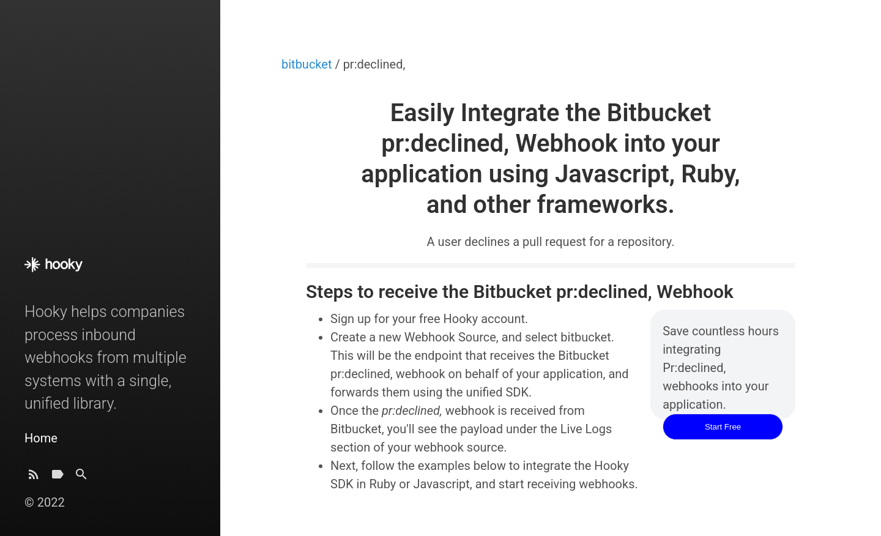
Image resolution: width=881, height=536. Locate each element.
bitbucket (308, 64)
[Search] (81, 477)
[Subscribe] (33, 477)
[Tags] (57, 477)
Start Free (723, 426)
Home (41, 438)
